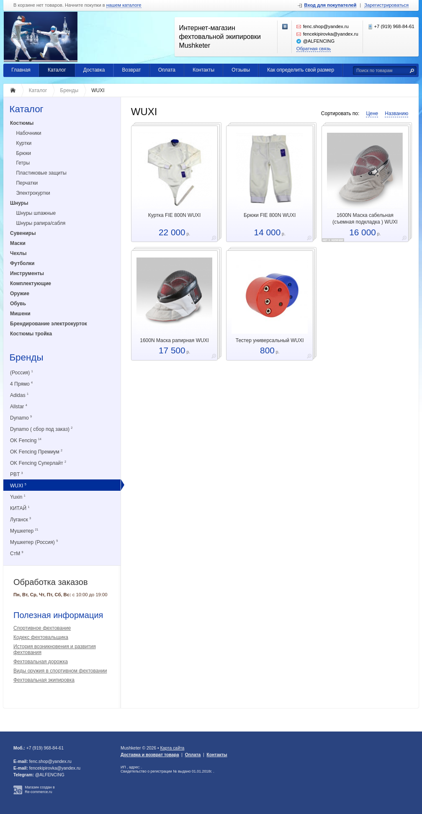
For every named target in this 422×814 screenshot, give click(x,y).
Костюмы (21, 123)
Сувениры (23, 233)
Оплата (166, 70)
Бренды (26, 358)
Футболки (22, 263)
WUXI (18, 485)
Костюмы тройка (31, 334)
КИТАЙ (20, 508)
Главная (21, 70)
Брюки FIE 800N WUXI (270, 215)
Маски (18, 243)
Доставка (94, 70)
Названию (396, 113)
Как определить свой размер (300, 70)
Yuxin (18, 497)
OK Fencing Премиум (36, 451)
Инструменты (27, 273)
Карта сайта (172, 748)
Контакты (203, 70)
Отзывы (241, 70)
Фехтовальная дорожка (40, 662)
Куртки (23, 143)
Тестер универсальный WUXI (270, 340)
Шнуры (19, 203)
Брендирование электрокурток (48, 324)
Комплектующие (30, 283)
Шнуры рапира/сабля (40, 223)
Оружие (19, 293)
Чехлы (18, 253)
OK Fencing (25, 440)
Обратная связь (313, 48)
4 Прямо (21, 384)
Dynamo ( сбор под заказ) (41, 429)
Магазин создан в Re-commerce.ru (40, 789)
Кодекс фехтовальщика (40, 637)
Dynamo (21, 418)
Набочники (28, 133)
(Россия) (21, 372)
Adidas (19, 395)
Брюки (23, 153)
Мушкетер (24, 531)
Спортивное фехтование (42, 628)
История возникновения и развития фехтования (54, 649)
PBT (16, 474)
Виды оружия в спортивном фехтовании (60, 671)
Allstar (18, 406)
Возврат (131, 70)
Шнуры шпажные (36, 213)
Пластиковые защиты (41, 173)
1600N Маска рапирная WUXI (174, 340)
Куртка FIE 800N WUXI (174, 215)
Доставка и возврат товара (150, 754)
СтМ (16, 553)
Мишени (20, 314)
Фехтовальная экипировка (44, 680)
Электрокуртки (33, 193)
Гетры (23, 163)
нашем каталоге (124, 5)
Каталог (57, 70)
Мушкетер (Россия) (34, 542)
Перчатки (27, 183)
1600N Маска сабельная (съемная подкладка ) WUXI (365, 218)
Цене (372, 113)
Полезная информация (58, 615)
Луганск (20, 519)
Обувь (18, 304)
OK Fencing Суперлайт (38, 463)
